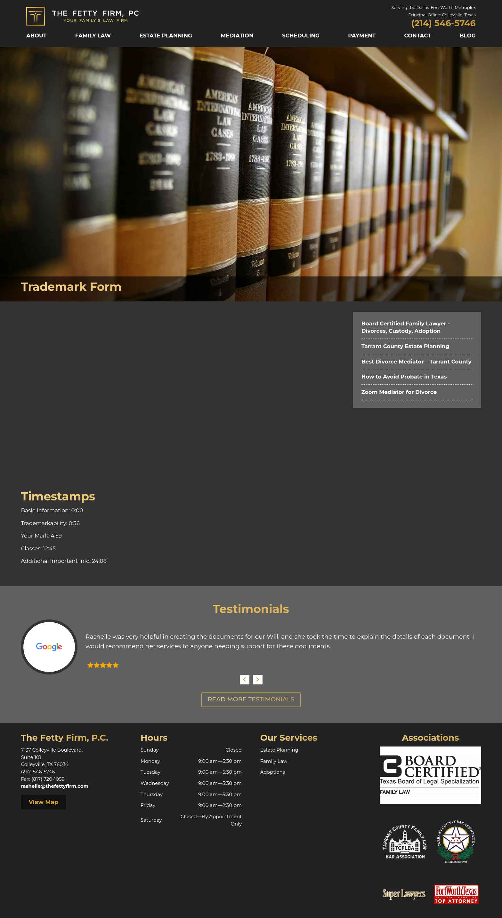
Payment (362, 35)
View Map (43, 802)
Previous (244, 679)
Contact (417, 35)
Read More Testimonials (251, 699)
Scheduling (301, 35)
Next (258, 679)
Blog (468, 35)
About (36, 35)
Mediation (237, 35)
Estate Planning (166, 35)
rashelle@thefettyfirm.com (54, 786)
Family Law (93, 35)
